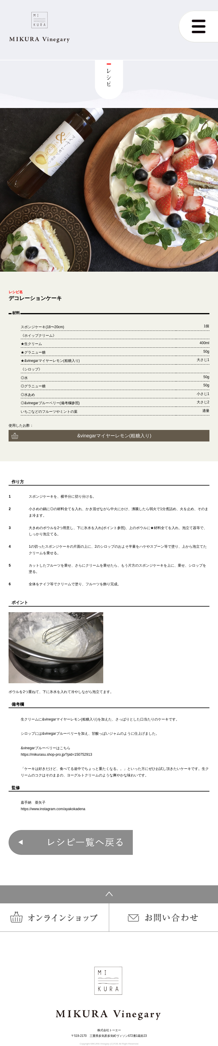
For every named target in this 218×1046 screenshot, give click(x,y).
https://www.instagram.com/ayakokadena (53, 809)
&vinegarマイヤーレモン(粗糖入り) (114, 435)
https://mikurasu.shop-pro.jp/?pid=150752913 (56, 754)
